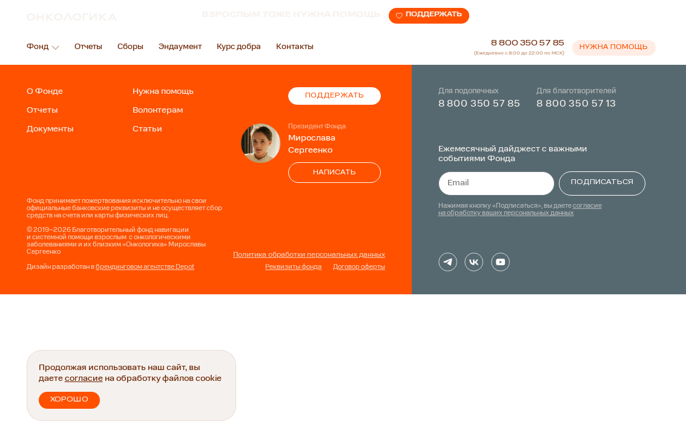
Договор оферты (359, 267)
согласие (84, 378)
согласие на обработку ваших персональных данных (520, 210)
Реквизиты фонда (293, 267)
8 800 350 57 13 (576, 104)
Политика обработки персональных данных (309, 255)
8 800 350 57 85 (527, 43)
